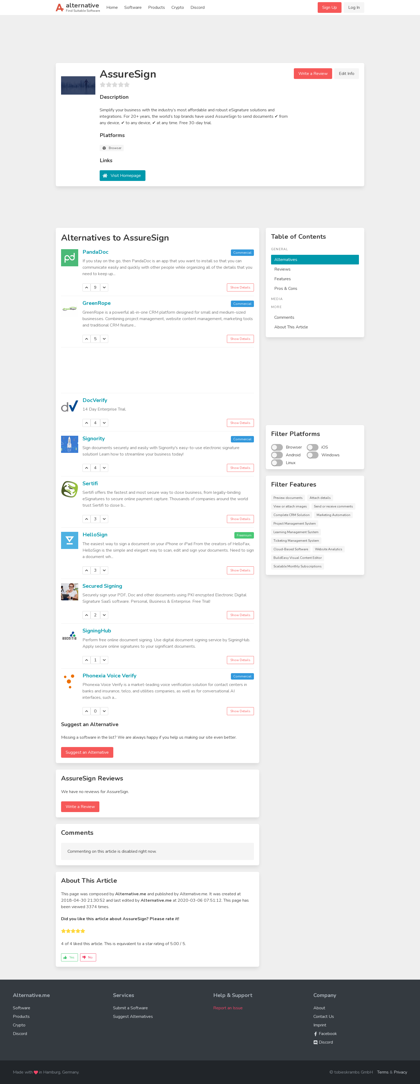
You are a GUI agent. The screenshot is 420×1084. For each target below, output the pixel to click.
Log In (354, 7)
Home (112, 7)
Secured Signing (102, 586)
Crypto (177, 7)
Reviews (282, 269)
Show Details (240, 287)
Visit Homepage (126, 176)
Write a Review (313, 74)
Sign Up (329, 7)
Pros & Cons (285, 288)
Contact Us (323, 1016)
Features (282, 279)
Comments (284, 317)
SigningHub (96, 630)
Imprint (319, 1025)
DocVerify (94, 400)
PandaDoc (95, 252)
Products (156, 7)
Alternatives (285, 260)
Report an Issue (228, 1008)
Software (133, 7)
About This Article (291, 327)
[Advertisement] (210, 41)
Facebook (325, 1034)
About (319, 1008)
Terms (383, 1072)
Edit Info (346, 74)
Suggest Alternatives (133, 1016)
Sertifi (90, 483)
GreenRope (96, 303)
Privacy (400, 1072)
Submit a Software (130, 1008)
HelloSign (94, 534)
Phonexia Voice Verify (109, 675)
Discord (197, 7)
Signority (93, 438)
